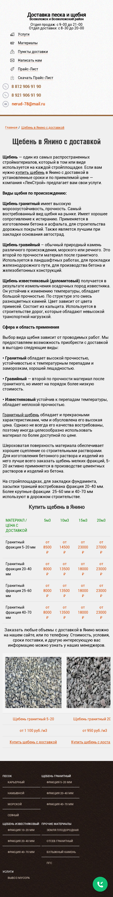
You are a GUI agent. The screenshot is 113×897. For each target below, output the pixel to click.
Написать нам (30, 60)
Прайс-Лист (28, 69)
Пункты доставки (33, 52)
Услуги (23, 34)
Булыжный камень (61, 852)
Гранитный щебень (21, 414)
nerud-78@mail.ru (28, 104)
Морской (15, 804)
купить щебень (30, 172)
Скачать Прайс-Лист (35, 78)
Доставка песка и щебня (56, 15)
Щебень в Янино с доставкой (42, 127)
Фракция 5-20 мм (59, 782)
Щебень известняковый (21, 824)
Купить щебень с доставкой (33, 742)
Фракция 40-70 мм (60, 804)
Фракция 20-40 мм (60, 793)
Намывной (16, 793)
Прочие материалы (56, 824)
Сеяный (13, 815)
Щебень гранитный (56, 776)
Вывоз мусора (19, 878)
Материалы (28, 43)
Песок (7, 776)
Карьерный (16, 782)
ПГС (49, 863)
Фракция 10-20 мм (21, 830)
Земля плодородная (62, 830)
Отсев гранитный (60, 841)
